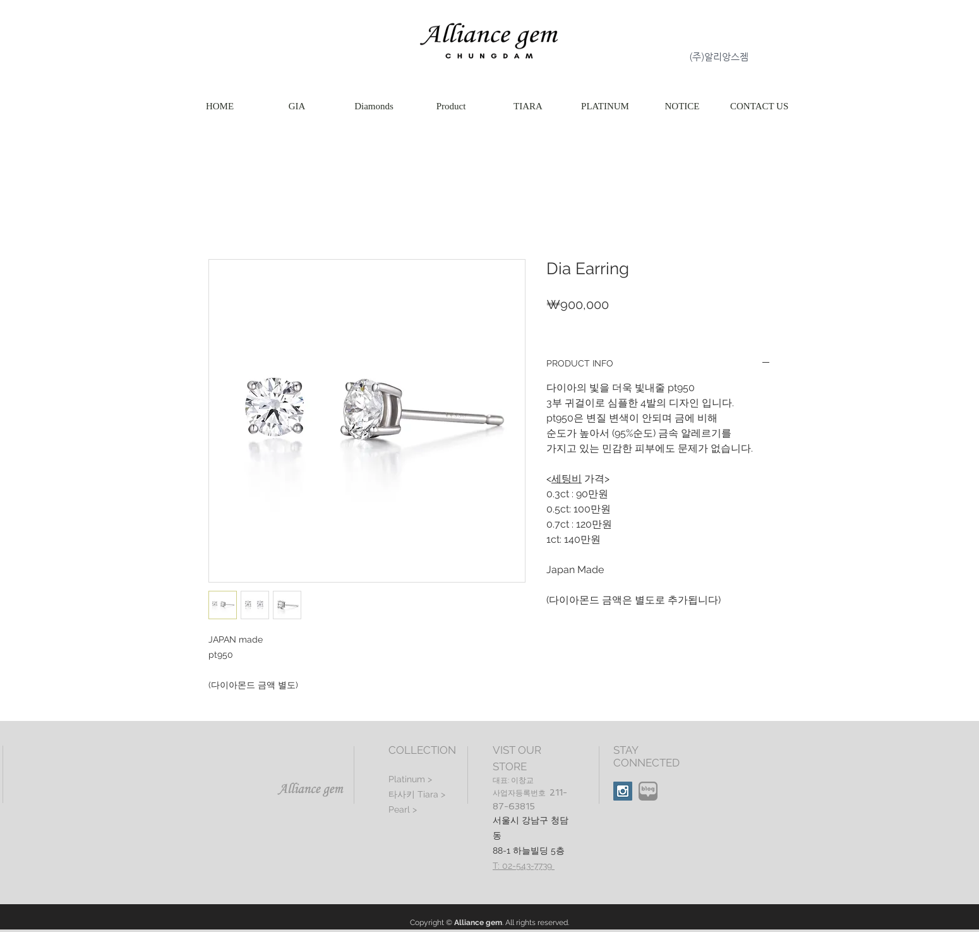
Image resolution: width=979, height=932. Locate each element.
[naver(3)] (648, 791)
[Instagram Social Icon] (622, 791)
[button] (451, 106)
